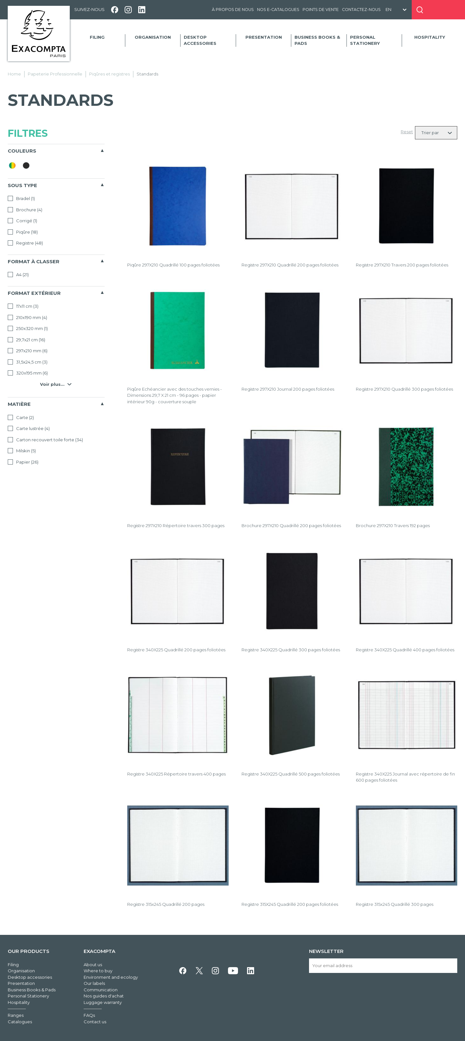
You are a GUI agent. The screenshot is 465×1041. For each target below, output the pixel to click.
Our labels (94, 983)
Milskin (22, 450)
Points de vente (321, 9)
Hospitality (429, 37)
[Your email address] (383, 965)
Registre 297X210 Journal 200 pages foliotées (288, 389)
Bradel (21, 198)
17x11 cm (23, 306)
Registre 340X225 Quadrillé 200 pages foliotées (176, 649)
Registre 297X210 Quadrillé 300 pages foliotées (404, 389)
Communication (101, 989)
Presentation (263, 37)
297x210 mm (27, 350)
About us (93, 964)
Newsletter (326, 951)
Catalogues (20, 1021)
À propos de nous (233, 9)
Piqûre (23, 232)
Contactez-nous (361, 9)
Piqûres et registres (109, 73)
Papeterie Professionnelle (55, 73)
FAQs (89, 1015)
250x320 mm (28, 328)
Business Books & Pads (317, 40)
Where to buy (98, 970)
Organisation (153, 37)
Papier (23, 462)
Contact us (95, 1021)
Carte (21, 417)
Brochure (25, 209)
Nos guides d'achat (104, 995)
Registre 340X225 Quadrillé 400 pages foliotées (405, 649)
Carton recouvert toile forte (45, 439)
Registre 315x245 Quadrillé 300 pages (394, 904)
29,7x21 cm (26, 339)
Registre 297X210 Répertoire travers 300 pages (175, 525)
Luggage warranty (103, 1002)
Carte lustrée (29, 428)
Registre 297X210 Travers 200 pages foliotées (402, 264)
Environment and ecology (111, 977)
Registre (25, 242)
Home (14, 73)
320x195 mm (28, 372)
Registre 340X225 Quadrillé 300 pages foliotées (291, 649)
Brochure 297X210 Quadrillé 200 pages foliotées (291, 525)
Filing (97, 37)
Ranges (16, 1015)
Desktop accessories (200, 40)
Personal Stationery (365, 40)
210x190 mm (27, 317)
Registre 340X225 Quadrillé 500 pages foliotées (291, 773)
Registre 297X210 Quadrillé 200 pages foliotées (290, 264)
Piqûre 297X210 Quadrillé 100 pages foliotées (173, 264)
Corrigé (22, 220)
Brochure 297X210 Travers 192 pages (393, 525)
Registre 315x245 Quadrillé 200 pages (165, 904)
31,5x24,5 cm (27, 362)
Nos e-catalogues (278, 9)
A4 (18, 274)
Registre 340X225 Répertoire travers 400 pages (176, 773)
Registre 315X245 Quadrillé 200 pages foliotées (290, 904)
